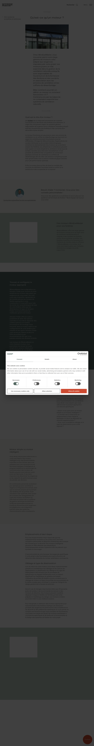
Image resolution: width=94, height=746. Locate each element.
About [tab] (75, 359)
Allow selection (47, 391)
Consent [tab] (19, 359)
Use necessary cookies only (20, 391)
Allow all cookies (73, 391)
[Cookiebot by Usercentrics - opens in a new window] (79, 354)
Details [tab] (47, 359)
